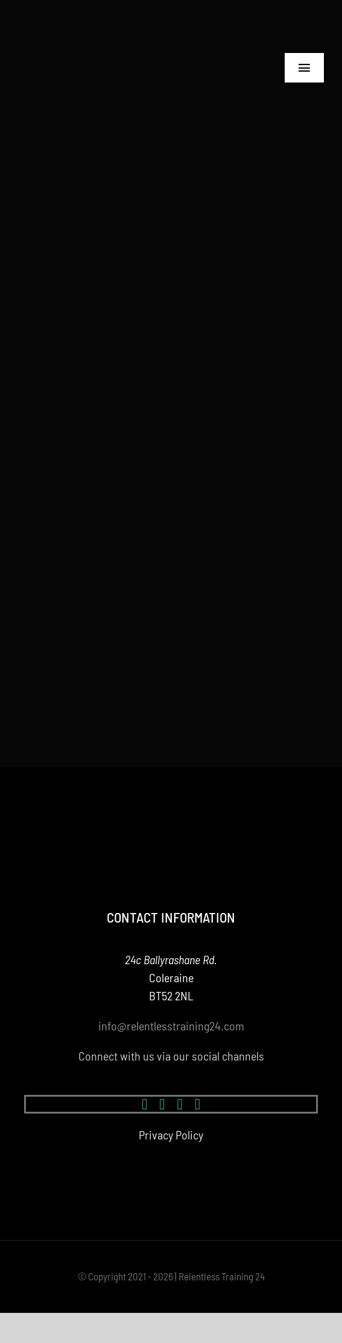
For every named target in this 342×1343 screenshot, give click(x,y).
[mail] (197, 1104)
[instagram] (162, 1104)
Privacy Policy (171, 1134)
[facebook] (144, 1104)
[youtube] (180, 1104)
